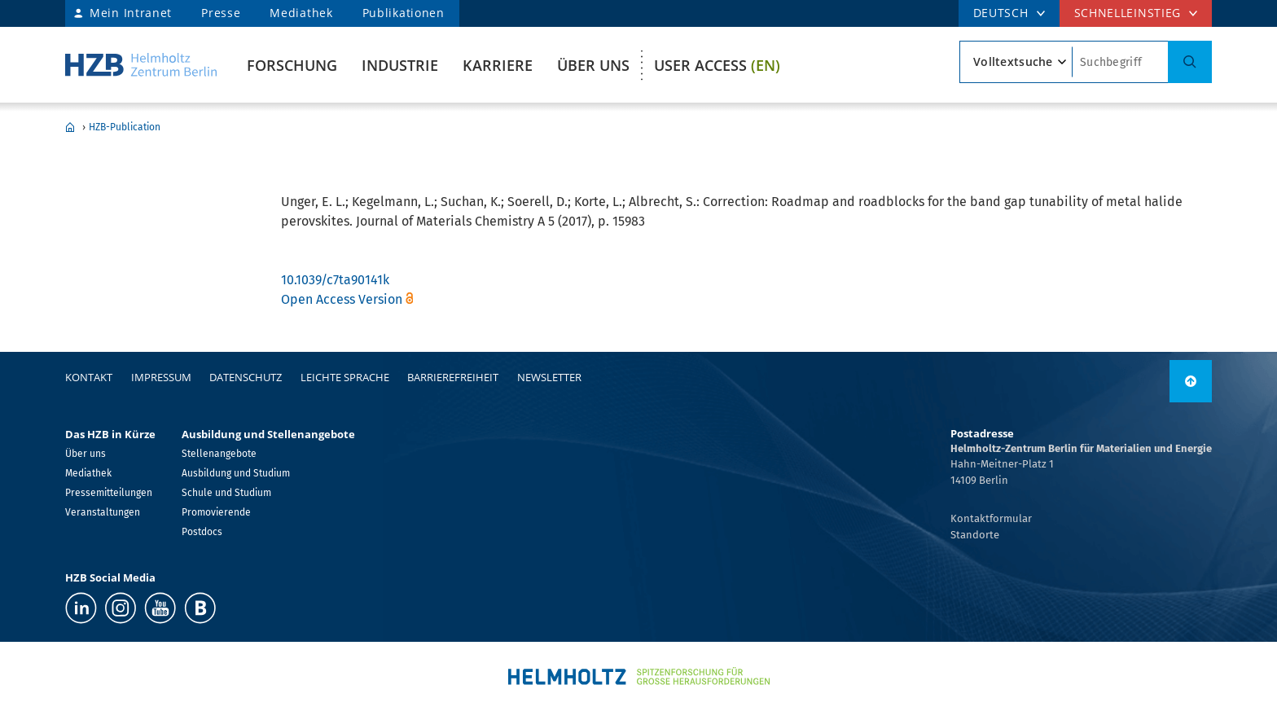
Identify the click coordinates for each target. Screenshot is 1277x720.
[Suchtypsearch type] (1016, 62)
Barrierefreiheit (452, 377)
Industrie (400, 65)
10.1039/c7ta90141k (335, 280)
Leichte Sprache (345, 377)
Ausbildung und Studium (236, 473)
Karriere (498, 65)
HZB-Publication (124, 127)
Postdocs (202, 532)
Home (70, 127)
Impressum (161, 377)
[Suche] (1190, 62)
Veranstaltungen (102, 512)
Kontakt (88, 377)
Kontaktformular (991, 518)
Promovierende (216, 512)
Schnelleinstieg (1128, 12)
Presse (220, 12)
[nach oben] (1190, 381)
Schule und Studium (226, 492)
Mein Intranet (131, 12)
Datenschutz (245, 377)
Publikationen (403, 12)
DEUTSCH (1001, 12)
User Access (717, 65)
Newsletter (549, 377)
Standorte (974, 535)
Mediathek (301, 12)
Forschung (292, 65)
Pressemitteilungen (108, 492)
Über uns (593, 65)
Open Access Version (341, 299)
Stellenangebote (219, 453)
